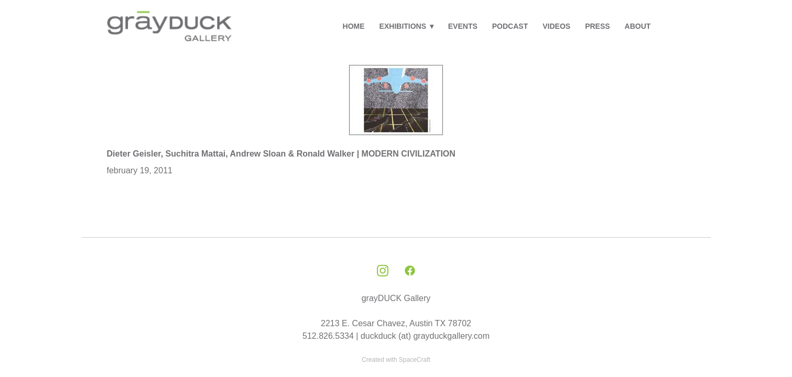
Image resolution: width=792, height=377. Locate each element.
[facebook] (410, 271)
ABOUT (638, 26)
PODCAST (510, 26)
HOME (354, 26)
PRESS (597, 26)
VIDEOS (556, 26)
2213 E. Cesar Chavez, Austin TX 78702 (396, 323)
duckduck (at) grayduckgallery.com (425, 335)
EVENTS (463, 26)
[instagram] (382, 271)
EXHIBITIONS (406, 26)
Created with (396, 359)
